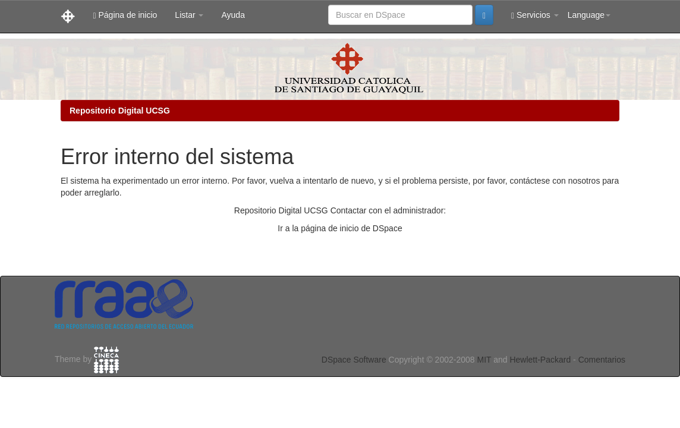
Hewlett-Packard (540, 359)
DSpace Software (354, 359)
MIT (484, 359)
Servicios (535, 15)
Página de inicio (125, 15)
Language (589, 15)
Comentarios (601, 359)
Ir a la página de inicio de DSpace (340, 228)
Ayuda (232, 15)
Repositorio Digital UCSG (120, 110)
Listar (189, 15)
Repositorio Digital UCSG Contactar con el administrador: (340, 210)
